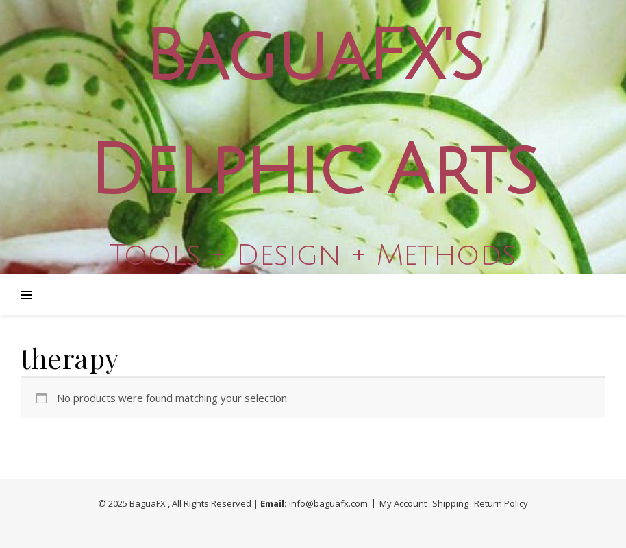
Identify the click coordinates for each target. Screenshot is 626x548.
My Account (403, 503)
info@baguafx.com (328, 503)
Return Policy (501, 503)
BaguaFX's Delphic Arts (313, 114)
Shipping (450, 503)
